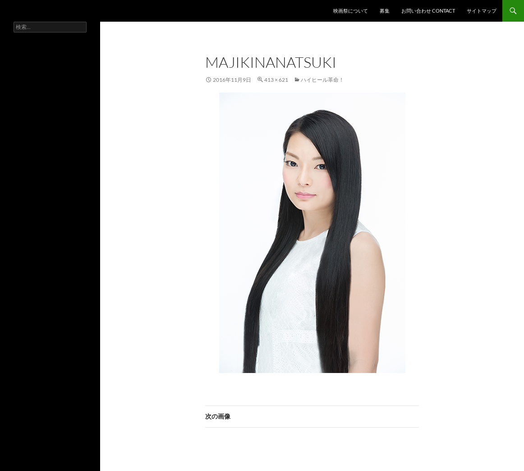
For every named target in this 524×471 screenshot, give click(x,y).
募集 (385, 11)
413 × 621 (276, 79)
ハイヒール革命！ (322, 79)
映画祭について (350, 11)
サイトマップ (481, 11)
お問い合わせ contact (428, 11)
